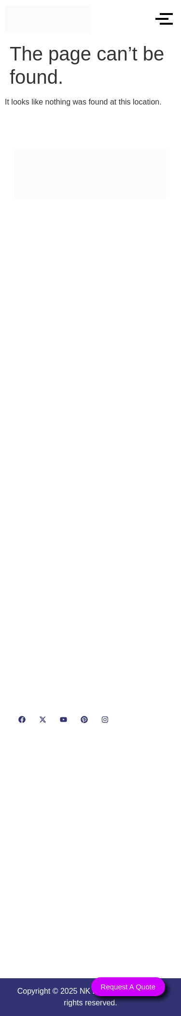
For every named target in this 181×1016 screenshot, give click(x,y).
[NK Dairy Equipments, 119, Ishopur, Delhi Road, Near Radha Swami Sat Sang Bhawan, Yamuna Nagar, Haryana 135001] (90, 855)
